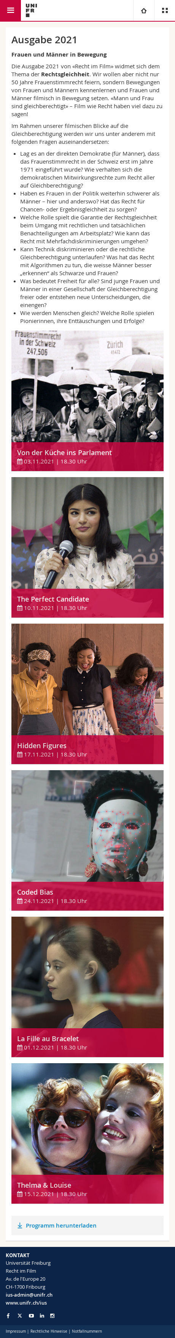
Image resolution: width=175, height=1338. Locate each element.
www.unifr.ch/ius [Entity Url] (26, 1302)
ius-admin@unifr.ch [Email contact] (29, 1294)
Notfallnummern (87, 1331)
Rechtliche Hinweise (48, 1331)
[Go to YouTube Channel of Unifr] (31, 1315)
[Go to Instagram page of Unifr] (52, 1315)
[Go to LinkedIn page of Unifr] (42, 1315)
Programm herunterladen (61, 1225)
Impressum (16, 1331)
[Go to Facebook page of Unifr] (8, 1315)
